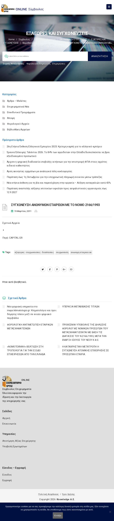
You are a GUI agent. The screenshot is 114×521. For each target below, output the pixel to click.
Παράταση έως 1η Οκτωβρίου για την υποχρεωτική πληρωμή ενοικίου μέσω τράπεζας (54, 177)
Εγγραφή (7, 480)
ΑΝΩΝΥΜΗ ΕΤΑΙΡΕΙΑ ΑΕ (81, 252)
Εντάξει (57, 515)
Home (12, 39)
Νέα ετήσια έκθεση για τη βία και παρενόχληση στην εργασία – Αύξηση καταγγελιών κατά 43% (59, 182)
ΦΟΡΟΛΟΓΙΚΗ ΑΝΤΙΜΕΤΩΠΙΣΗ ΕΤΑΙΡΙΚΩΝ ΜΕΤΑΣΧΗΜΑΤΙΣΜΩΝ (30, 326)
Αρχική (6, 418)
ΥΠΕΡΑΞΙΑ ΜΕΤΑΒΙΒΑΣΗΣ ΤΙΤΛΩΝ (80, 306)
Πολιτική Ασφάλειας (48, 494)
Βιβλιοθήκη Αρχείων (45, 39)
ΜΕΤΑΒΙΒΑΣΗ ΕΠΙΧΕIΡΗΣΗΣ (73, 39)
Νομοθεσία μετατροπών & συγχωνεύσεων (44, 43)
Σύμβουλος (24, 39)
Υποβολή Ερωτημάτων (14, 446)
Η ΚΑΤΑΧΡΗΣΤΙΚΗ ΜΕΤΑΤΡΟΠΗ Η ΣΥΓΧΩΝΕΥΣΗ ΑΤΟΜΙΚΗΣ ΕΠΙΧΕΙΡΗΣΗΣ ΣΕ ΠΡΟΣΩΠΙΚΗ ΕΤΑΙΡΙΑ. (85, 350)
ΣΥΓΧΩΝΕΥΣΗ (62, 252)
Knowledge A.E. (66, 499)
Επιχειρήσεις (58, 63)
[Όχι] (110, 513)
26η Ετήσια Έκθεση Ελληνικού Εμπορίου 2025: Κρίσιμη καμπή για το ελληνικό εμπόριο (54, 146)
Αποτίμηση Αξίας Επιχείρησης (19, 440)
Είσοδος (7, 474)
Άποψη (11, 118)
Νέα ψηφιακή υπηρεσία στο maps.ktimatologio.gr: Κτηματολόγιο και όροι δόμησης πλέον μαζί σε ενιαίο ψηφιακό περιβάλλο (31, 312)
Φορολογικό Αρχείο (18, 123)
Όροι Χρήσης (68, 494)
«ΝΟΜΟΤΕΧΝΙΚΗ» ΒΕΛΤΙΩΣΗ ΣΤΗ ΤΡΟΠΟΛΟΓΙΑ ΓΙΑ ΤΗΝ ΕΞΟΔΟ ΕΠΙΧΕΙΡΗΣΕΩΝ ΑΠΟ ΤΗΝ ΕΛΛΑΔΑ (26, 350)
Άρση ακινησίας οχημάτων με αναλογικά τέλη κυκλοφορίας (39, 171)
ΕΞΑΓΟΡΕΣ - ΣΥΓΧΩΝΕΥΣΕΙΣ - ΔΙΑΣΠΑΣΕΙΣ (34, 252)
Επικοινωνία (9, 423)
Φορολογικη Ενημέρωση (38, 63)
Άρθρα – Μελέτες (17, 100)
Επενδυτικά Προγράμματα (21, 112)
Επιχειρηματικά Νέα (18, 106)
